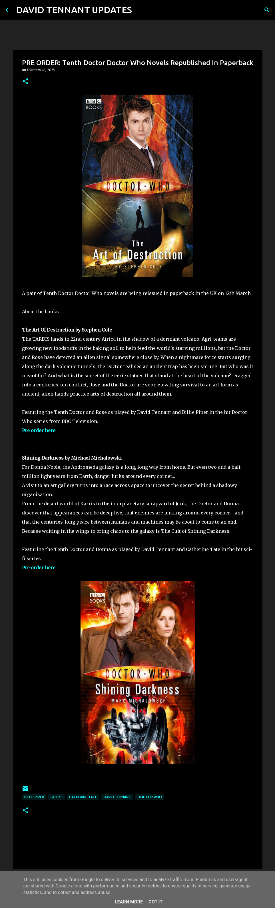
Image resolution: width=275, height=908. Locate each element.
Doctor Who (150, 797)
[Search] (140, 10)
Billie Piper (34, 797)
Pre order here (38, 430)
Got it (155, 902)
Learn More (129, 902)
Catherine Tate (83, 797)
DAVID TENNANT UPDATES (74, 10)
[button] (25, 81)
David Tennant (117, 797)
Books (57, 797)
